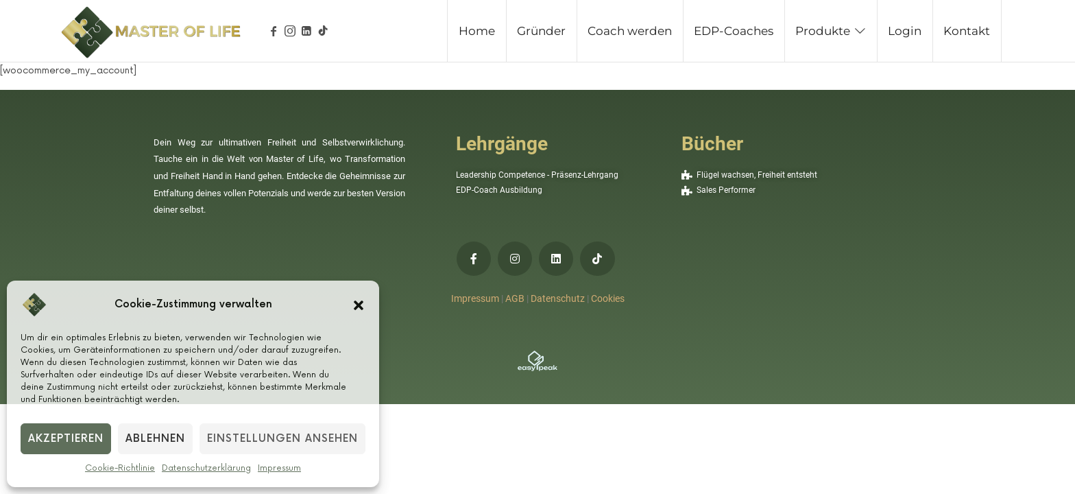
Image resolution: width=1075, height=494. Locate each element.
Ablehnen (155, 438)
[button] (358, 304)
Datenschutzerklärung (206, 468)
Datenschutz (558, 298)
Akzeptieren (66, 438)
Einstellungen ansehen (282, 438)
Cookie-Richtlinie (120, 468)
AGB (514, 298)
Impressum (279, 468)
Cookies (608, 298)
